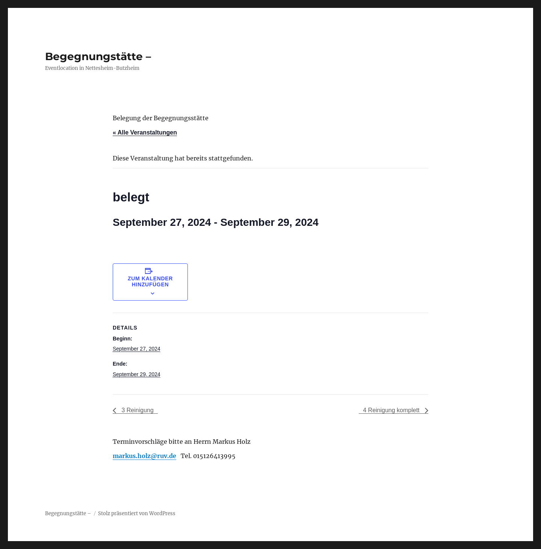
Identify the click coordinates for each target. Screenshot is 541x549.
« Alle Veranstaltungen (145, 132)
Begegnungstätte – (98, 56)
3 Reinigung (137, 410)
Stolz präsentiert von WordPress (136, 513)
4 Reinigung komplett (392, 410)
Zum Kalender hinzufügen (150, 281)
